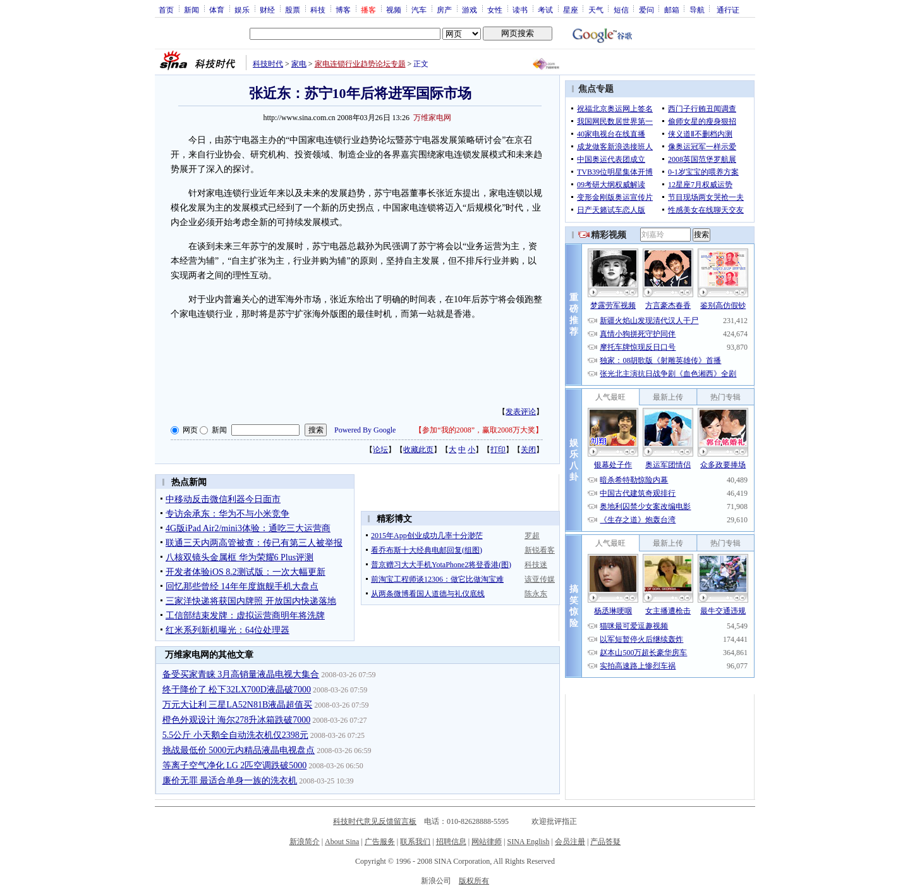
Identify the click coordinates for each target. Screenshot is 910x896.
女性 (494, 9)
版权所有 (474, 880)
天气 (596, 9)
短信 (621, 9)
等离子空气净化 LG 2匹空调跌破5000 (234, 765)
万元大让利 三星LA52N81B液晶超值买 (237, 704)
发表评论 (521, 411)
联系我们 (415, 841)
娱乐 (242, 9)
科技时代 (268, 63)
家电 (298, 63)
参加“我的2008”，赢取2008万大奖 (478, 430)
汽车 (419, 9)
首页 (166, 9)
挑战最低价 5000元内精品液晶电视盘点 (238, 750)
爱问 (646, 9)
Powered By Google (365, 430)
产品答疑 (605, 841)
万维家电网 (432, 117)
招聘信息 (451, 841)
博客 (343, 9)
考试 (545, 9)
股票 (292, 9)
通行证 (728, 9)
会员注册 (570, 841)
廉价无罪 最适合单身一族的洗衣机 (230, 780)
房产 (444, 9)
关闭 (528, 449)
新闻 (191, 9)
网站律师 (486, 841)
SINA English (528, 841)
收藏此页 (418, 449)
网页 (190, 430)
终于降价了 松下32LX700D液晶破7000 (236, 689)
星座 (570, 9)
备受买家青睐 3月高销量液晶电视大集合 (241, 674)
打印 (498, 449)
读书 (520, 9)
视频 (393, 9)
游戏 (469, 9)
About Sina (342, 841)
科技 (317, 9)
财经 (267, 9)
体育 (216, 9)
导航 (697, 9)
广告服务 (380, 841)
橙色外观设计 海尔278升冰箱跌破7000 (236, 720)
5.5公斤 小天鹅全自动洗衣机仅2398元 (235, 735)
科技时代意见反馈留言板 (374, 821)
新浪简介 (304, 841)
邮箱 (671, 9)
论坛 (380, 449)
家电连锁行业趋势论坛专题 (360, 63)
